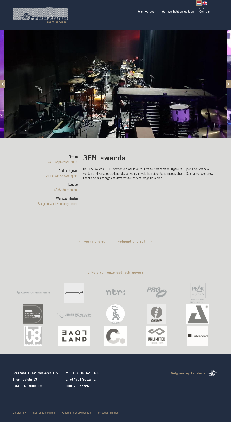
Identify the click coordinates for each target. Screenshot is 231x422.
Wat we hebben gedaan (178, 11)
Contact (204, 11)
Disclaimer (19, 413)
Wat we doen (147, 11)
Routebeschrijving (44, 413)
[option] (115, 84)
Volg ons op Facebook (194, 373)
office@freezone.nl (84, 379)
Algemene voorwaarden (76, 413)
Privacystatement (109, 413)
